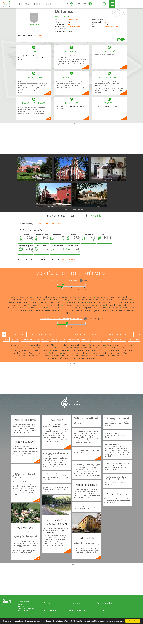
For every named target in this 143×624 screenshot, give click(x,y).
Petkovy (24, 305)
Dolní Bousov (109, 297)
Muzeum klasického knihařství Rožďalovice (70, 345)
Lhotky (51, 302)
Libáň (58, 302)
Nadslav (102, 302)
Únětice (39, 310)
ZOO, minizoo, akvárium (17, 334)
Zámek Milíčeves (76, 350)
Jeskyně (54, 339)
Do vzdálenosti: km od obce (63, 281)
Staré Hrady (99, 307)
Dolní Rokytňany (124, 297)
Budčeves (63, 297)
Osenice (40, 35)
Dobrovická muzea (102, 347)
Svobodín (125, 307)
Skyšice (60, 307)
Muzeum (106, 339)
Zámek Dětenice (16, 345)
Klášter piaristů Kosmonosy (61, 355)
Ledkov (35, 302)
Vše (4, 334)
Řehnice (109, 305)
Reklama (76, 603)
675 (105, 22)
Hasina (49, 299)
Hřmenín (75, 299)
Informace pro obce (103, 603)
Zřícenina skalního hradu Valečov (33, 355)
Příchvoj (58, 305)
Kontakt (103, 610)
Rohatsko (127, 305)
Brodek (35, 35)
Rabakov (93, 305)
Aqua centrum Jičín (94, 350)
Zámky (6, 339)
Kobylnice (100, 299)
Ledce (18, 302)
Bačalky (14, 297)
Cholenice (81, 297)
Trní (133, 307)
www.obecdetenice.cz (111, 27)
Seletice (43, 307)
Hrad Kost (49, 347)
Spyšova (88, 307)
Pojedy (50, 305)
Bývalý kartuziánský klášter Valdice (114, 353)
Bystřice (72, 297)
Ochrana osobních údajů (76, 610)
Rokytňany (12, 307)
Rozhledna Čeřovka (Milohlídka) (118, 350)
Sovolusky (69, 307)
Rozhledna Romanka (82, 347)
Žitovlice (69, 313)
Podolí (43, 305)
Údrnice (22, 310)
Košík (118, 299)
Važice (47, 310)
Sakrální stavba (134, 339)
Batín (32, 297)
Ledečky (26, 302)
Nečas (110, 302)
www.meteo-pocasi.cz (69, 259)
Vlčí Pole (78, 310)
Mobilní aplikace (49, 610)
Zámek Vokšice (36, 347)
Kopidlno (110, 299)
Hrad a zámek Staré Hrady (37, 345)
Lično (64, 302)
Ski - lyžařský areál (55, 334)
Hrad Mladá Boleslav (115, 355)
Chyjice (91, 297)
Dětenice (64, 11)
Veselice (55, 310)
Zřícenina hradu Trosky (38, 353)
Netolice (118, 302)
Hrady (138, 334)
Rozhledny (128, 334)
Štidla (108, 307)
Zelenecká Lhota (118, 310)
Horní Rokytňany (61, 299)
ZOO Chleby (55, 353)
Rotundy (45, 339)
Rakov (101, 305)
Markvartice (73, 302)
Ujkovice (31, 310)
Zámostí (105, 310)
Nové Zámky (129, 302)
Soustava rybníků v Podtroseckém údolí (80, 353)
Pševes (77, 305)
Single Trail (96, 339)
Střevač (116, 307)
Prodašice (68, 305)
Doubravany (29, 299)
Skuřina (51, 307)
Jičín (69, 24)
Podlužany (33, 305)
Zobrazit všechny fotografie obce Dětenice (71, 209)
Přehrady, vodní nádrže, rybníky (86, 334)
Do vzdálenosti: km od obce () (61, 319)
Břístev (46, 297)
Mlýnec (84, 302)
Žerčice (130, 310)
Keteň (91, 299)
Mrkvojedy (93, 302)
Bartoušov (23, 297)
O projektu (48, 603)
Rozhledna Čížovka (63, 347)
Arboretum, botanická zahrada (111, 334)
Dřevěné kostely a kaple (30, 339)
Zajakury (96, 310)
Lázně (62, 339)
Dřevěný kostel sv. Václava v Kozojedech (50, 350)
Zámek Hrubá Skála (86, 358)
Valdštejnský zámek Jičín (20, 350)
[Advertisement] (71, 139)
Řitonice (117, 305)
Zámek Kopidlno (97, 345)
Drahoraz (40, 299)
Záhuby (87, 310)
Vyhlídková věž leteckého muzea (89, 355)
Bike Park (85, 339)
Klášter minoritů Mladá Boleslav (62, 358)
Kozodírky (126, 299)
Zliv (75, 313)
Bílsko (38, 297)
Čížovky (99, 297)
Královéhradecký (73, 20)
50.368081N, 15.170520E (76, 27)
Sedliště (34, 307)
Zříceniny (15, 339)
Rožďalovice (24, 307)
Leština (43, 302)
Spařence (79, 307)
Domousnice (16, 299)
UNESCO (42, 334)
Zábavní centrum (119, 339)
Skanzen (68, 334)
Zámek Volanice (19, 353)
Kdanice (83, 299)
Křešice (11, 302)
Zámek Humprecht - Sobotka (119, 345)
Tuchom (13, 310)
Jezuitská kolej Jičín (120, 347)
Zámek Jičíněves (21, 347)
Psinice (85, 305)
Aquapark (32, 334)
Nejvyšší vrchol (73, 339)
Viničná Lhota (67, 310)
